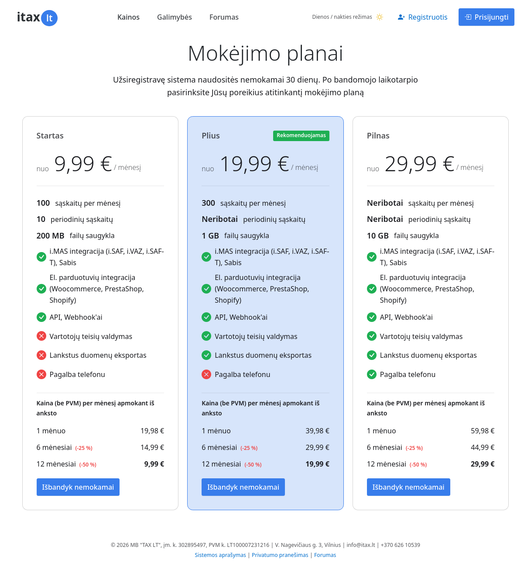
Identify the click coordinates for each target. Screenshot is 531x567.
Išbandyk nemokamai (78, 487)
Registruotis (423, 17)
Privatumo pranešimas (280, 555)
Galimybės (174, 17)
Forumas (224, 17)
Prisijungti (486, 17)
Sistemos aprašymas (220, 555)
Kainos (128, 17)
